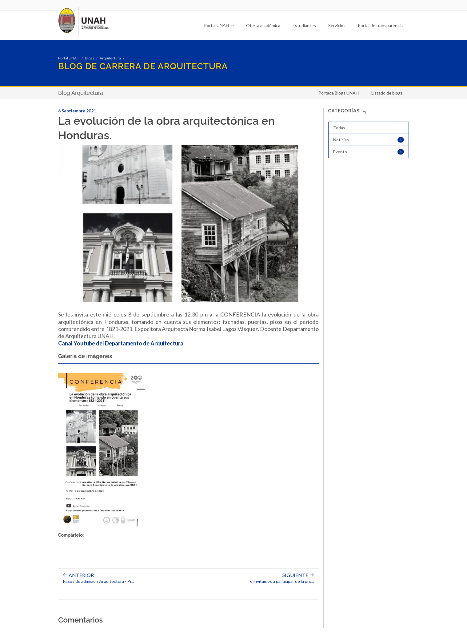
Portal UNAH (219, 25)
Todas (339, 127)
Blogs (89, 58)
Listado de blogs (387, 92)
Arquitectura (110, 58)
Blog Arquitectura (80, 93)
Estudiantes (304, 25)
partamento (127, 343)
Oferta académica (263, 25)
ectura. (176, 343)
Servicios (336, 25)
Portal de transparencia (380, 25)
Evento (368, 152)
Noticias (368, 140)
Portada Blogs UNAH (338, 92)
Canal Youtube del (81, 343)
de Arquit (154, 343)
